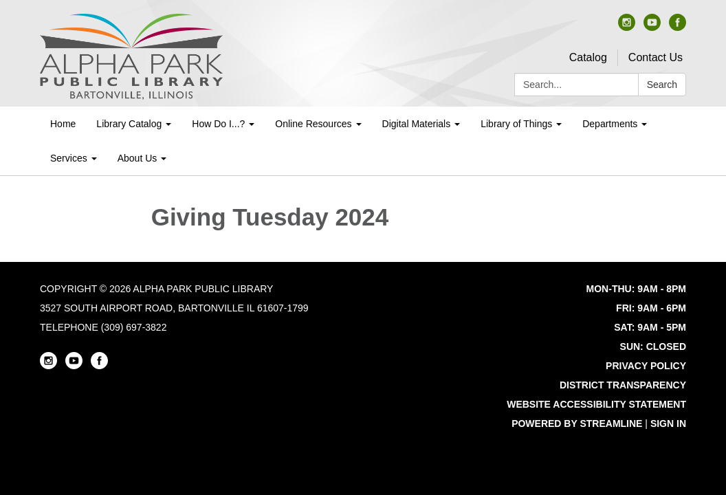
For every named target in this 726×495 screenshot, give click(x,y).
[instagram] (626, 27)
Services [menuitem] (68, 158)
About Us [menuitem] (137, 158)
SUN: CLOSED (653, 346)
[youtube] (652, 27)
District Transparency (623, 385)
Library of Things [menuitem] (516, 123)
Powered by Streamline (577, 423)
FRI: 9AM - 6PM (651, 308)
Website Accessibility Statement (596, 404)
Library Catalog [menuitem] (129, 123)
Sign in (668, 423)
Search (662, 84)
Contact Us (655, 57)
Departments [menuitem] (609, 123)
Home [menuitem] (63, 123)
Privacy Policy (646, 365)
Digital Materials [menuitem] (416, 123)
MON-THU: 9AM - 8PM (636, 288)
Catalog (588, 57)
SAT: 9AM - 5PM (650, 327)
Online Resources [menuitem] (313, 123)
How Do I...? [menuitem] (218, 123)
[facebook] (677, 27)
